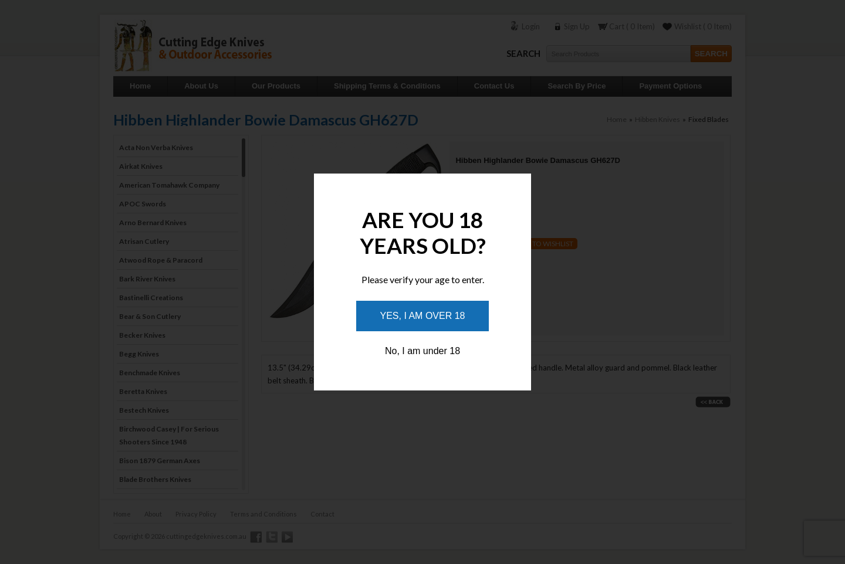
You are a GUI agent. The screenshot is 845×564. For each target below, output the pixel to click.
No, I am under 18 (422, 351)
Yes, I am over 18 (422, 316)
